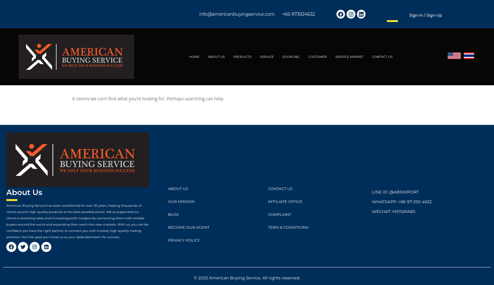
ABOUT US (216, 57)
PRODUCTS (242, 57)
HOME (194, 57)
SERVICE (267, 57)
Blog (173, 214)
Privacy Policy (184, 240)
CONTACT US (382, 57)
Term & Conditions (288, 227)
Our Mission (181, 201)
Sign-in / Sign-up (425, 15)
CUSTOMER (317, 57)
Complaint (279, 214)
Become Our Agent (189, 227)
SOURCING (291, 57)
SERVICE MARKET (349, 57)
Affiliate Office (285, 201)
